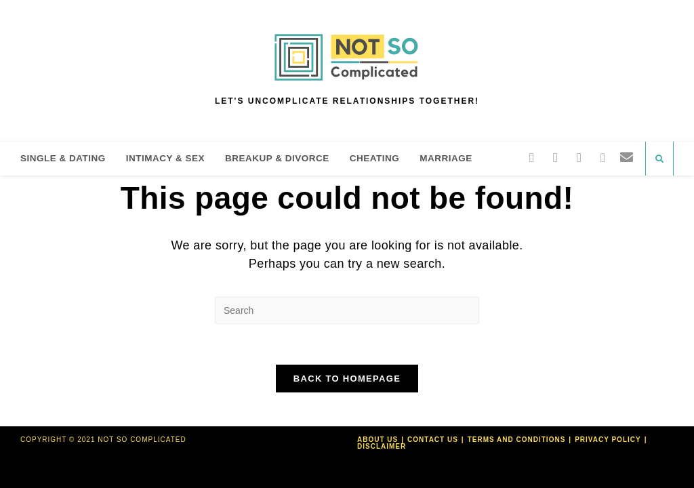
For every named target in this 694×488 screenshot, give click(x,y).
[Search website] (659, 159)
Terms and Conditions (517, 439)
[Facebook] (555, 157)
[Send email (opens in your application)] (626, 157)
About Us (377, 439)
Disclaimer (381, 446)
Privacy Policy (608, 439)
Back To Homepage (347, 378)
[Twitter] (532, 157)
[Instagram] (603, 157)
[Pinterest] (579, 157)
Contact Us (432, 439)
